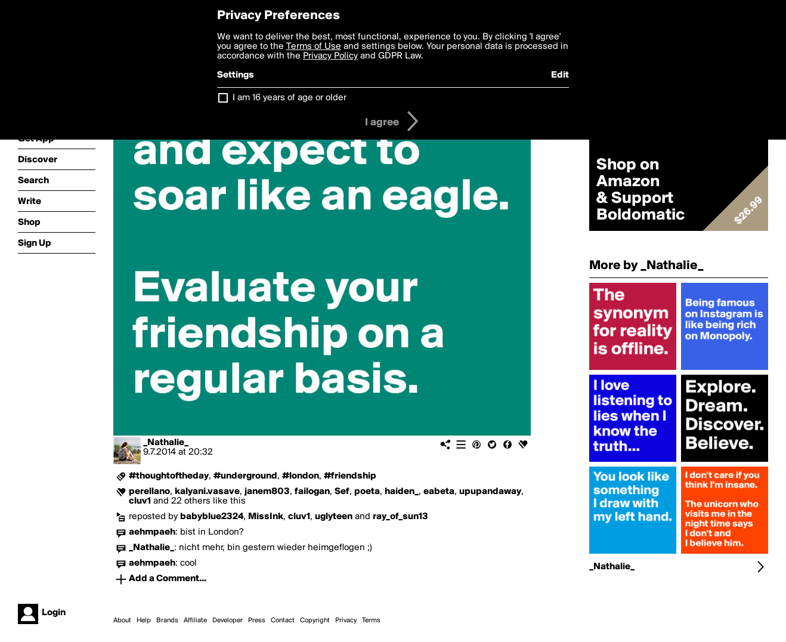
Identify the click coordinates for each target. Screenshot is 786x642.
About (122, 620)
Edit (560, 75)
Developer (227, 620)
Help (144, 620)
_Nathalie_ (165, 442)
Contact (283, 620)
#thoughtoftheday (169, 476)
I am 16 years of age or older (289, 98)
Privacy (346, 620)
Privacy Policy (330, 56)
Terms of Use (313, 46)
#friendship (350, 476)
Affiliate (195, 620)
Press (256, 620)
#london (300, 476)
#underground (245, 476)
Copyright (315, 620)
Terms (371, 620)
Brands (167, 620)
